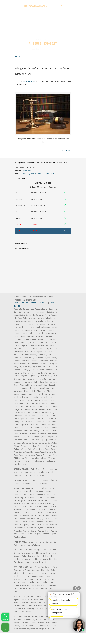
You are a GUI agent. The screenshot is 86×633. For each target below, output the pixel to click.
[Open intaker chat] (51, 619)
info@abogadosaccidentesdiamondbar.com (43, 10)
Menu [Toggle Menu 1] (19, 56)
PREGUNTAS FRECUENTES (43, 2)
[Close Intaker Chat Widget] (79, 588)
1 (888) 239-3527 (53, 6)
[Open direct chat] (75, 588)
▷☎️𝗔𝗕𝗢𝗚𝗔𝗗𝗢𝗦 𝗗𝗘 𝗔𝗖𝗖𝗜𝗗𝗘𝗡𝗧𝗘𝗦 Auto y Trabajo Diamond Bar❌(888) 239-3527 (43, 27)
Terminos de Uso (21, 303)
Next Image (66, 150)
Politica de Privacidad (38, 303)
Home (17, 81)
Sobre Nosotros (28, 81)
